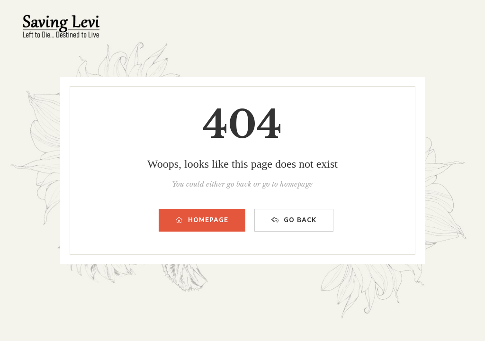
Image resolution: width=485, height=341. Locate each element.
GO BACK (293, 220)
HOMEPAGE (202, 220)
